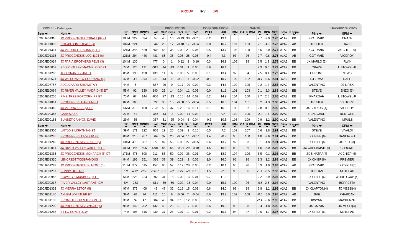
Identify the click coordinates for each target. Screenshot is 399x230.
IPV (203, 11)
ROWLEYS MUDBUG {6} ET (79, 177)
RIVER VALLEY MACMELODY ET (83, 67)
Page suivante (199, 222)
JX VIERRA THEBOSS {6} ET (80, 49)
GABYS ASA (68, 113)
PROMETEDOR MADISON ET (80, 200)
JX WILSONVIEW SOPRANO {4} (82, 79)
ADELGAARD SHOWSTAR (78, 84)
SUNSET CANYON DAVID (78, 119)
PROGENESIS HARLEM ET (79, 102)
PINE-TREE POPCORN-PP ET (81, 96)
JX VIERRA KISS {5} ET (76, 108)
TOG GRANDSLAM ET (75, 73)
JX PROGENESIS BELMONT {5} (82, 165)
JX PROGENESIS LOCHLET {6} (82, 55)
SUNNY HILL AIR (72, 171)
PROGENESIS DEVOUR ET (79, 136)
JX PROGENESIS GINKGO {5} (81, 206)
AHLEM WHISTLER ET (76, 194)
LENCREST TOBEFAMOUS (79, 159)
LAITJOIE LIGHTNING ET (77, 130)
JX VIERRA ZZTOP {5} (75, 188)
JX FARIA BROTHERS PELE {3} (82, 61)
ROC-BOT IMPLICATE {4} (77, 44)
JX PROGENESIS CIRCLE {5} (80, 142)
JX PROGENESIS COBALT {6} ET (83, 38)
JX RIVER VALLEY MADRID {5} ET (84, 90)
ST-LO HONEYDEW (74, 211)
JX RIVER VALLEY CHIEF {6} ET (82, 147)
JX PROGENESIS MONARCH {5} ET (85, 153)
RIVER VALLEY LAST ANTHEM (81, 182)
